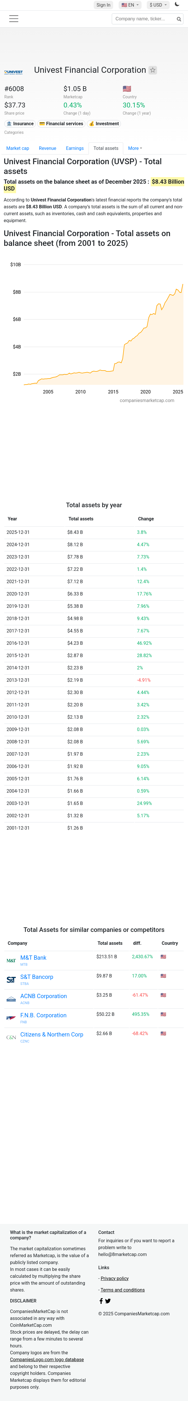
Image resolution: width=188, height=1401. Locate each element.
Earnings (75, 148)
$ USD (156, 5)
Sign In (103, 5)
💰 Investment (104, 123)
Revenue (47, 148)
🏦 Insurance (20, 123)
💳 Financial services (61, 123)
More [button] (133, 148)
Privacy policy (115, 1278)
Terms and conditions (123, 1290)
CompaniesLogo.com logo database (47, 1359)
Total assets (105, 148)
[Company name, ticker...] (147, 18)
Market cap (17, 148)
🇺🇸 (128, 5)
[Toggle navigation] (14, 19)
